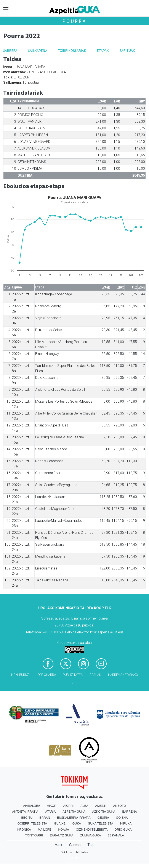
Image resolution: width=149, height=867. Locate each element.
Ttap (91, 845)
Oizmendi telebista (92, 829)
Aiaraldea (31, 805)
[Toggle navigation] (6, 9)
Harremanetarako (123, 675)
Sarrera (10, 50)
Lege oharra (46, 675)
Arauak (95, 675)
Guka (76, 823)
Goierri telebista (32, 823)
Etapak (103, 50)
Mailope (44, 829)
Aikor (51, 805)
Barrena (129, 811)
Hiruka (125, 823)
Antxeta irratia (25, 811)
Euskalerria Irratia (73, 817)
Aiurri (68, 805)
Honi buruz (20, 675)
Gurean (74, 845)
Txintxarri (34, 835)
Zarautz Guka (61, 835)
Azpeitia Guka (74, 811)
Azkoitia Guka (103, 811)
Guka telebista (100, 823)
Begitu (26, 817)
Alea (84, 805)
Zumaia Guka (90, 835)
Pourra (74, 21)
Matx (58, 845)
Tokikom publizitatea (74, 852)
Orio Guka (123, 829)
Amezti (100, 805)
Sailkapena (37, 50)
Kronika (24, 829)
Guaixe (60, 823)
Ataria (50, 811)
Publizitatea (73, 675)
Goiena (122, 817)
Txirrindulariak (72, 50)
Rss (74, 683)
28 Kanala (116, 835)
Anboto (119, 805)
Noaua (63, 829)
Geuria (103, 817)
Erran (44, 817)
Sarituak (127, 50)
